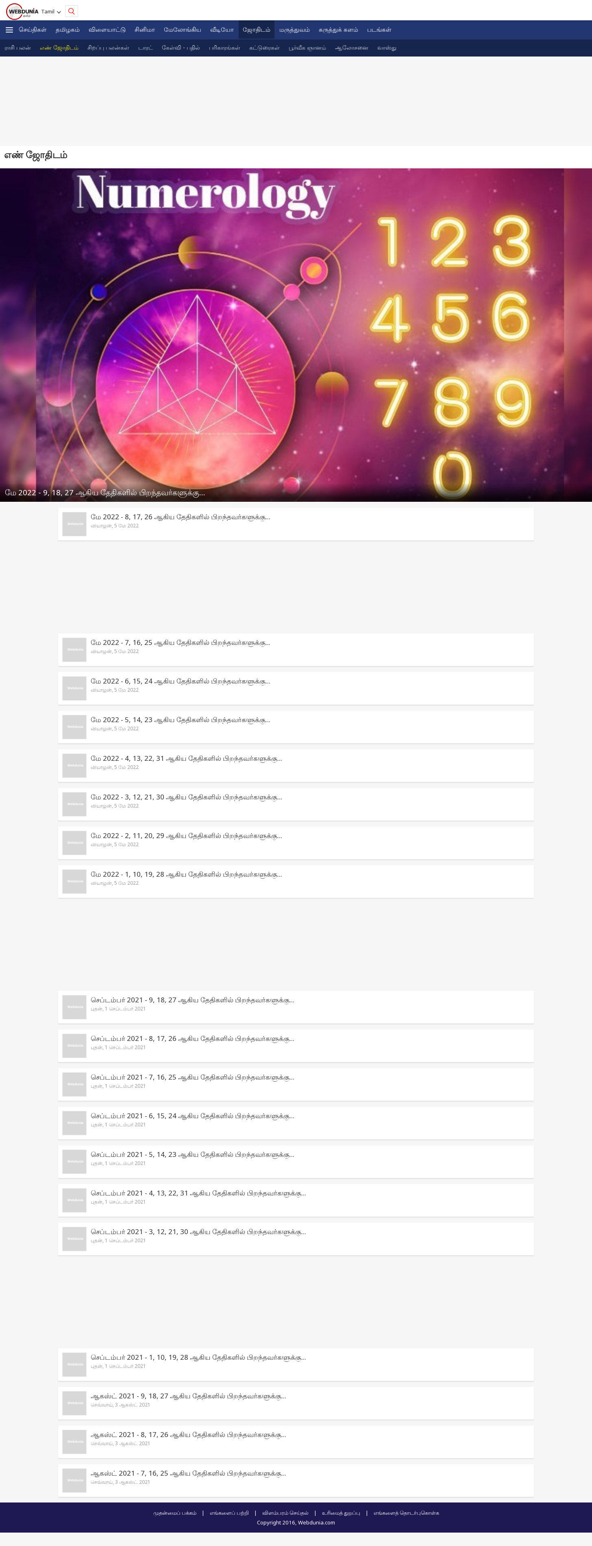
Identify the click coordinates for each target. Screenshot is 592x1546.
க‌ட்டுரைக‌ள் (264, 47)
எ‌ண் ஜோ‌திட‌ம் (59, 47)
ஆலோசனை (351, 47)
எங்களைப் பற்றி (229, 1512)
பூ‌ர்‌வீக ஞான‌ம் (307, 47)
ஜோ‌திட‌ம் (256, 29)
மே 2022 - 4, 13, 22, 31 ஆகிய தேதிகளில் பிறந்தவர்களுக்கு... (186, 758)
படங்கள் (379, 29)
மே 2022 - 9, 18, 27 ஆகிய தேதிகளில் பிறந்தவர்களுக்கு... (105, 492)
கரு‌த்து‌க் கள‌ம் (338, 29)
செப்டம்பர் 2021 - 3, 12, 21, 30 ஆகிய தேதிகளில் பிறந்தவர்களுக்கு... (198, 1231)
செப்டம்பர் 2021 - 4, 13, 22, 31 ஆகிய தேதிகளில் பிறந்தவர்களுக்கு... (198, 1193)
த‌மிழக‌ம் (68, 29)
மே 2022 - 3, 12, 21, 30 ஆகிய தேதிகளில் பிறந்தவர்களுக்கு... (186, 796)
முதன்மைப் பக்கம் (174, 1512)
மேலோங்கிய (182, 29)
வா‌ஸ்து (386, 47)
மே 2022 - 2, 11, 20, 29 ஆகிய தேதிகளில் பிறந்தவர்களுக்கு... (186, 835)
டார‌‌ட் (145, 47)
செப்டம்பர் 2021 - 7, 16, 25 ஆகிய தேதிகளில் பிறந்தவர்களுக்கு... (192, 1077)
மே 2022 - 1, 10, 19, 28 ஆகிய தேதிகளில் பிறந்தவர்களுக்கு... (186, 874)
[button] (9, 29)
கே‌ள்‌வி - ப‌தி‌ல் (181, 47)
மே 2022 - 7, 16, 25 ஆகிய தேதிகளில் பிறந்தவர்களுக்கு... (180, 642)
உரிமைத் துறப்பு (341, 1512)
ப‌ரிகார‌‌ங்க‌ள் (224, 47)
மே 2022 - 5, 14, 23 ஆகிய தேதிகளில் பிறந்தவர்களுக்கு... (180, 719)
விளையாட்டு (107, 29)
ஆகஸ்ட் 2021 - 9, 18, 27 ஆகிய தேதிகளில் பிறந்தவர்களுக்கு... (188, 1395)
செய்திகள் (33, 29)
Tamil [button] (49, 11)
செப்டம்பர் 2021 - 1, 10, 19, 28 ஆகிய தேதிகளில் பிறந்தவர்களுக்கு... (198, 1357)
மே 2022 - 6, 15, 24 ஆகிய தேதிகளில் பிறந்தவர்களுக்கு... (180, 681)
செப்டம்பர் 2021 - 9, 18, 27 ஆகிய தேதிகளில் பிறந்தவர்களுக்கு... (192, 999)
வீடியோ (222, 29)
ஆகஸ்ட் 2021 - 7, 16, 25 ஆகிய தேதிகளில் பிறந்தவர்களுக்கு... (188, 1473)
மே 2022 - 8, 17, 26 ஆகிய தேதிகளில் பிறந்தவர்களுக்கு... (180, 516)
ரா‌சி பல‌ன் (17, 47)
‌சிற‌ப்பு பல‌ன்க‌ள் (108, 47)
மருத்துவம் (294, 29)
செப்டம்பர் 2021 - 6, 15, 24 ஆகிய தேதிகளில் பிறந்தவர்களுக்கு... (192, 1115)
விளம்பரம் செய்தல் (285, 1512)
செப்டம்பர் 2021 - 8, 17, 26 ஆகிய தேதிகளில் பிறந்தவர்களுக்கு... (192, 1038)
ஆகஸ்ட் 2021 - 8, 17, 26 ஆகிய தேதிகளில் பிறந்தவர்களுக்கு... (188, 1434)
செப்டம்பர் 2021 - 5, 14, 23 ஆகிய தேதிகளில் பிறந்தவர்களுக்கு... (192, 1154)
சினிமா (145, 29)
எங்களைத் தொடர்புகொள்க (406, 1512)
